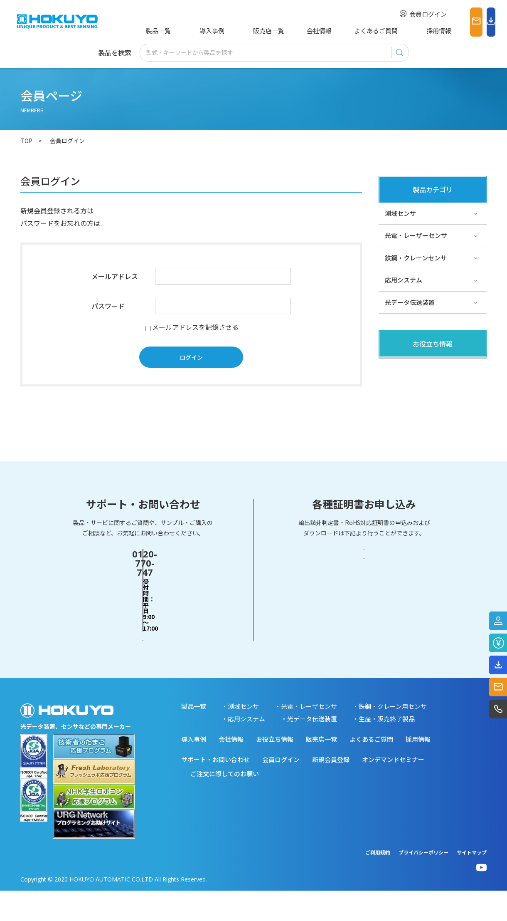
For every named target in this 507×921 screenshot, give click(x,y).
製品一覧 (156, 30)
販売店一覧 (242, 30)
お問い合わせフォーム (143, 652)
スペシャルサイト (409, 434)
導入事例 (197, 30)
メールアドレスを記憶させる (195, 327)
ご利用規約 (377, 882)
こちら (103, 210)
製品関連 (397, 367)
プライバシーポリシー (423, 882)
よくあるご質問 (337, 30)
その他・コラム (406, 390)
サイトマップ (472, 882)
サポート (397, 412)
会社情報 (286, 30)
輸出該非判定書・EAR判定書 (364, 620)
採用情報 (387, 30)
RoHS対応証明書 (364, 653)
